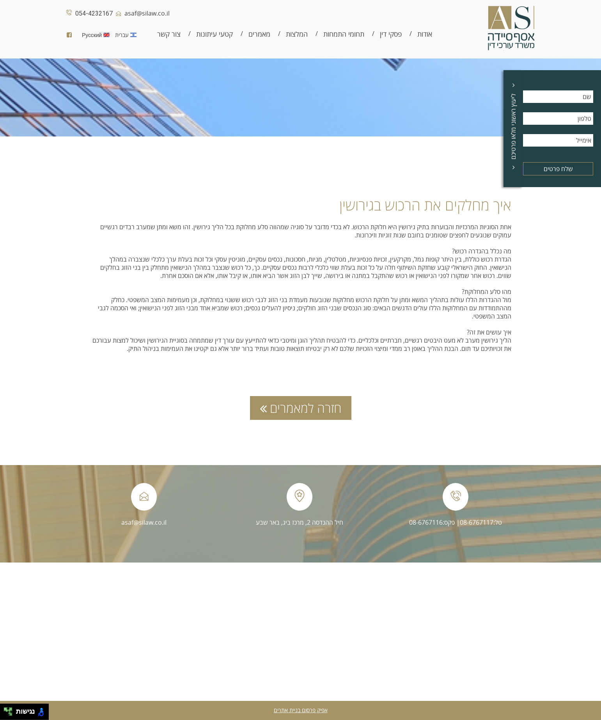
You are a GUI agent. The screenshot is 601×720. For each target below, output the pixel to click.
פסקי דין (391, 34)
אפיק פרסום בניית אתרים (301, 710)
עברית (127, 35)
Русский (97, 35)
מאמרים (259, 34)
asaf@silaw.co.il (141, 13)
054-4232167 (88, 13)
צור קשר (169, 34)
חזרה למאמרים (301, 408)
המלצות (297, 34)
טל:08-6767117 (481, 522)
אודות (424, 34)
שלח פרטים (558, 169)
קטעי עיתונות (214, 34)
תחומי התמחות (343, 34)
